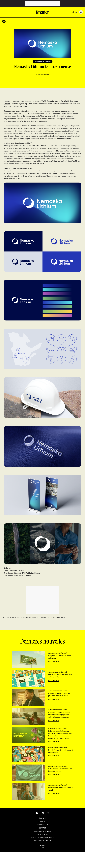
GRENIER (42, 845)
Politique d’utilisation (42, 840)
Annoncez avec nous (42, 831)
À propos (42, 818)
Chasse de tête (42, 825)
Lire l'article (53, 661)
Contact (42, 828)
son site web (22, 106)
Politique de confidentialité (42, 837)
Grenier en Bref (42, 834)
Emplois (42, 821)
